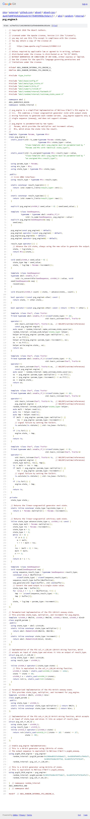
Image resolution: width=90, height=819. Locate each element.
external (13, 12)
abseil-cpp (49, 12)
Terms (29, 815)
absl (60, 15)
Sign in (84, 4)
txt (79, 815)
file (54, 26)
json (85, 815)
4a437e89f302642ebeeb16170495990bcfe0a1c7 (28, 15)
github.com (26, 12)
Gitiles (15, 815)
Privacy (22, 815)
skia (5, 12)
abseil (38, 12)
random (69, 15)
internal (79, 15)
